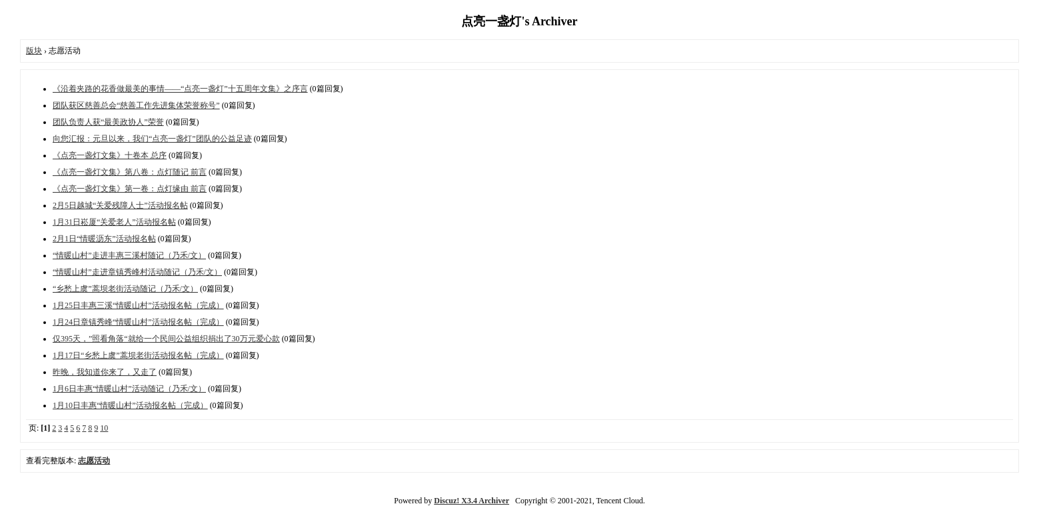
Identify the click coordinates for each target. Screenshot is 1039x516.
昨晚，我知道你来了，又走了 (105, 372)
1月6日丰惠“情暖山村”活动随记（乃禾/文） (129, 388)
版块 (34, 50)
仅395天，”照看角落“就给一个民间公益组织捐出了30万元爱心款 (166, 338)
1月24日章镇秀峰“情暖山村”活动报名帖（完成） (138, 322)
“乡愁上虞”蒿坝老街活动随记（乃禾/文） (125, 288)
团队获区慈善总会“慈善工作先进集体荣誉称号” (136, 105)
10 (104, 428)
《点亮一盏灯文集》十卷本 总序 (110, 155)
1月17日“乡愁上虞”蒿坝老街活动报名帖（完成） (138, 355)
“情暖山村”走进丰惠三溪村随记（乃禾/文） (129, 255)
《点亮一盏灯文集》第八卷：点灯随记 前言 (130, 172)
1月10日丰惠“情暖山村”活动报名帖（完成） (130, 405)
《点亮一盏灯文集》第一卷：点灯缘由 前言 (130, 188)
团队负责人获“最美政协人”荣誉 (108, 122)
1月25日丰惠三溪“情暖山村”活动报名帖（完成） (138, 305)
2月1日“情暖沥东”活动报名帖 (104, 238)
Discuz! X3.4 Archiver (471, 500)
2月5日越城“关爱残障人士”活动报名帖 (120, 205)
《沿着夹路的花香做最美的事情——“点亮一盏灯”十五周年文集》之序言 (180, 88)
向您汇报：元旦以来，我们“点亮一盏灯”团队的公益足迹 (152, 138)
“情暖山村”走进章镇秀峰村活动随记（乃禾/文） (137, 272)
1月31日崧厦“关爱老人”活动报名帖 (114, 222)
